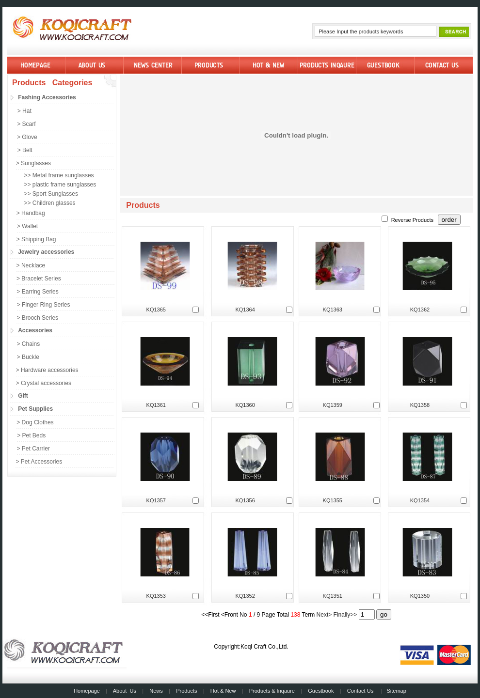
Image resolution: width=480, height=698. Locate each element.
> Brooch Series (37, 317)
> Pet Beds (31, 435)
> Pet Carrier (33, 448)
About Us (124, 691)
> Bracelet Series (38, 278)
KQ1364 (245, 309)
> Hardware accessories (47, 370)
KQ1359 (332, 405)
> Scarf (26, 124)
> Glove (27, 137)
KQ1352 (245, 596)
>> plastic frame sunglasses (60, 184)
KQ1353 (156, 596)
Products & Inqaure (272, 691)
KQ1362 (420, 309)
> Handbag (30, 213)
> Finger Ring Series (43, 304)
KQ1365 (156, 309)
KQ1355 (332, 500)
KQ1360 (245, 405)
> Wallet (27, 226)
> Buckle (28, 357)
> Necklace (31, 265)
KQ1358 (420, 405)
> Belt (24, 150)
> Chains (28, 344)
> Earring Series (37, 291)
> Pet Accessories (39, 461)
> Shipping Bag (36, 239)
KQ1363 (332, 309)
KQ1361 (156, 405)
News (156, 691)
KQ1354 (420, 500)
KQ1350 (420, 596)
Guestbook (321, 691)
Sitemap (396, 691)
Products (186, 691)
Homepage (87, 691)
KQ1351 (332, 596)
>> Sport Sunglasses (51, 193)
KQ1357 (156, 500)
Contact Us (360, 691)
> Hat (24, 111)
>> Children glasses (50, 203)
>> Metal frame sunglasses (59, 175)
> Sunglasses (33, 163)
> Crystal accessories (43, 383)
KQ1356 (245, 500)
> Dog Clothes (34, 422)
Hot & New (223, 691)
